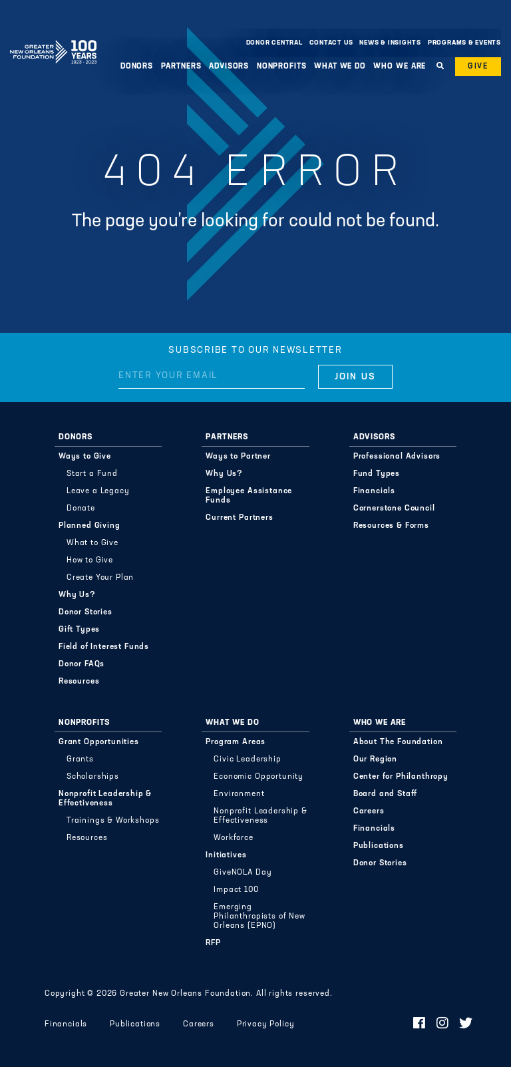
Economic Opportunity (258, 777)
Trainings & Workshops (113, 821)
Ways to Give (85, 457)
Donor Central (274, 43)
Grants (80, 759)
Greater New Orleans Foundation (53, 39)
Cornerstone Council (394, 509)
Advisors (229, 67)
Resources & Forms (391, 526)
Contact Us (331, 43)
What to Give (92, 543)
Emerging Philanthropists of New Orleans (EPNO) (259, 916)
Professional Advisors (397, 457)
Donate (81, 509)
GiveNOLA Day (242, 873)
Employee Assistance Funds (249, 496)
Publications (378, 846)
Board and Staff (385, 794)
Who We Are (399, 67)
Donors (136, 67)
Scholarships (93, 777)
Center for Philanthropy (400, 777)
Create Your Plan (100, 578)
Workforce (234, 838)
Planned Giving (89, 526)
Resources (79, 682)
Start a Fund (92, 474)
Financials (374, 491)
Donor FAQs (81, 664)
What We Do (340, 67)
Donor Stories (85, 612)
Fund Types (376, 474)
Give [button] (478, 67)
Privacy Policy (266, 1024)
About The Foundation (398, 742)
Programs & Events (464, 43)
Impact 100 (236, 890)
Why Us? (77, 595)
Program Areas (235, 742)
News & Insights (390, 43)
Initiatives (226, 855)
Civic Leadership (247, 759)
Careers (369, 811)
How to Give (90, 560)
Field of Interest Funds (104, 647)
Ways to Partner (238, 457)
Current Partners (239, 518)
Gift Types (79, 630)
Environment (239, 794)
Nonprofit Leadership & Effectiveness (105, 798)
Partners (181, 67)
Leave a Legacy (98, 491)
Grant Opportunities (99, 742)
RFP (213, 943)
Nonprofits (282, 67)
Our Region (375, 759)
